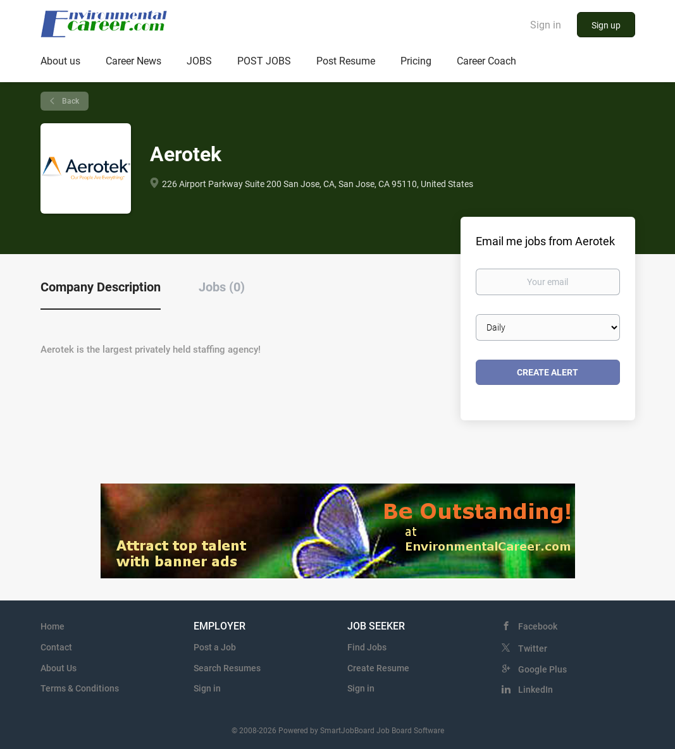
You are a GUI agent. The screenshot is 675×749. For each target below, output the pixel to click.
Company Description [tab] (100, 287)
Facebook (537, 626)
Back (69, 101)
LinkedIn (535, 690)
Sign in (545, 25)
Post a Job (215, 647)
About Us (58, 668)
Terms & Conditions (79, 688)
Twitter (532, 648)
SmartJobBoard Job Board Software (382, 730)
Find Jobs (367, 647)
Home (52, 626)
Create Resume (378, 668)
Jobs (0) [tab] (222, 287)
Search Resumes (227, 668)
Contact (56, 647)
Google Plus (542, 669)
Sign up (606, 25)
